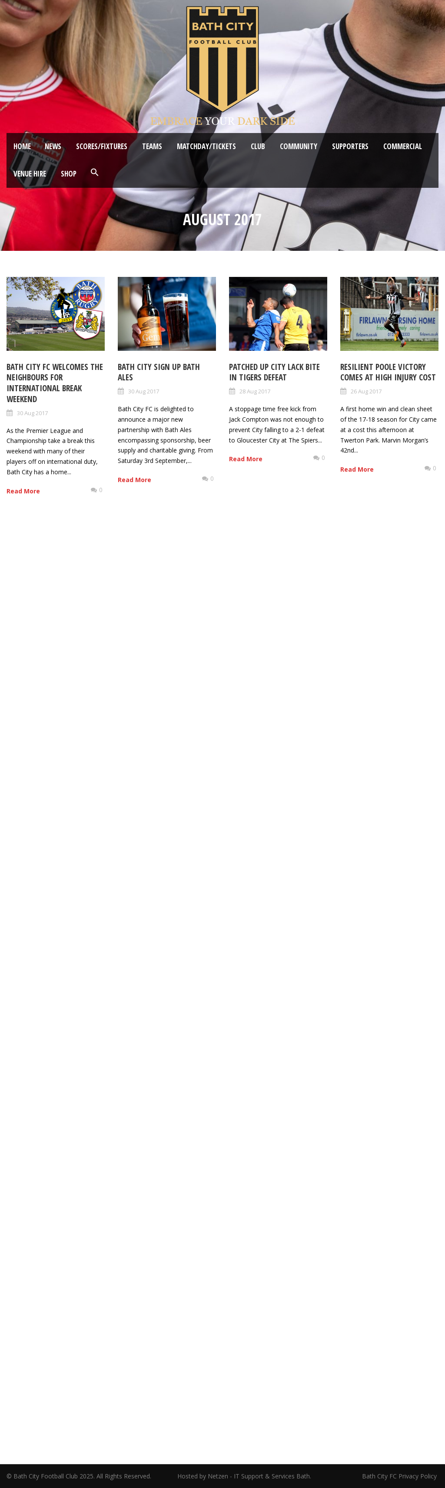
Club (258, 146)
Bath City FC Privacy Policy (400, 1476)
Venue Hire (29, 174)
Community (298, 146)
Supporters (350, 146)
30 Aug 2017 (32, 413)
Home (22, 146)
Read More (23, 491)
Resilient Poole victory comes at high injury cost (388, 372)
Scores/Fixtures (101, 146)
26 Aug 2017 (366, 391)
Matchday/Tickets (206, 146)
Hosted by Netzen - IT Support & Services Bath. (244, 1476)
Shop (68, 174)
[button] (94, 172)
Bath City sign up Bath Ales (159, 372)
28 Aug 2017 (254, 391)
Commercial (402, 146)
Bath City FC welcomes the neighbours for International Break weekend (55, 383)
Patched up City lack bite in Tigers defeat (274, 372)
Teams (152, 146)
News (53, 146)
